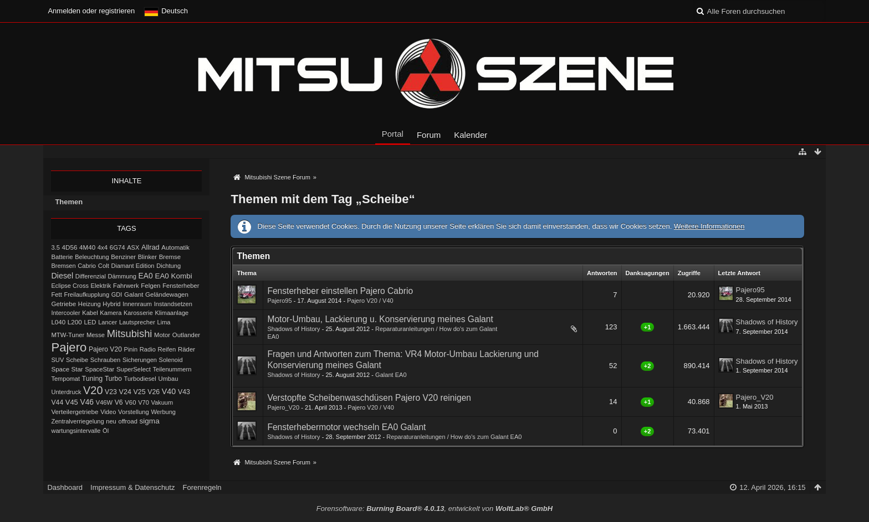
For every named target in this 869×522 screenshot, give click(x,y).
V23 (111, 392)
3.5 (55, 247)
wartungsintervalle (75, 430)
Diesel (62, 275)
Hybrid (111, 304)
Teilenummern (172, 369)
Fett (56, 294)
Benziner (123, 257)
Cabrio (87, 265)
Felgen (150, 285)
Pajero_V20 (283, 407)
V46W (104, 402)
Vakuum (162, 402)
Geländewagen (166, 294)
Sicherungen (139, 359)
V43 (184, 392)
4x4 (103, 247)
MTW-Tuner (67, 335)
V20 (93, 390)
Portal (392, 133)
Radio (148, 349)
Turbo (113, 379)
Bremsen (63, 265)
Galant (133, 294)
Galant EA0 (391, 374)
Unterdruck (66, 392)
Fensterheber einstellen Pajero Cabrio (340, 291)
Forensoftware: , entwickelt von (434, 508)
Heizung (89, 304)
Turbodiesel (140, 378)
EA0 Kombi (173, 276)
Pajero (68, 347)
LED (90, 322)
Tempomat (65, 378)
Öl (106, 430)
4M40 (87, 247)
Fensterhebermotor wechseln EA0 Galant (346, 427)
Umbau (168, 378)
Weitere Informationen (709, 226)
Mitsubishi (129, 333)
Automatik (175, 247)
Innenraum (137, 304)
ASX (133, 247)
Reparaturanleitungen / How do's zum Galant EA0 (454, 436)
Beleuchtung (92, 257)
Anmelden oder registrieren (91, 11)
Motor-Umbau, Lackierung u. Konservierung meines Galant (380, 319)
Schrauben (105, 359)
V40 (169, 391)
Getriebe (63, 303)
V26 (153, 392)
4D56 (70, 247)
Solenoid (171, 359)
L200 (75, 321)
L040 (58, 322)
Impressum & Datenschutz (132, 487)
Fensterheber (180, 285)
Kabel (90, 312)
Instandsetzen (173, 304)
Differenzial (90, 276)
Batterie (62, 257)
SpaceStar (99, 369)
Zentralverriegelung (77, 421)
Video (108, 412)
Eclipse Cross (70, 285)
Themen (69, 202)
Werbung (163, 412)
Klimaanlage (171, 312)
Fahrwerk (126, 285)
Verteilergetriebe (74, 411)
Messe (95, 335)
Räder (186, 349)
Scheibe (77, 359)
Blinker (147, 257)
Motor (162, 335)
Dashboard (65, 487)
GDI (116, 294)
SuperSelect (133, 369)
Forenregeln (201, 487)
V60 (130, 402)
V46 (87, 401)
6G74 (117, 247)
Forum (429, 134)
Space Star (67, 369)
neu (111, 421)
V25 (140, 392)
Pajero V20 (105, 349)
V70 (143, 402)
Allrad (150, 247)
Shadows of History (293, 328)
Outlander (186, 335)
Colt (103, 265)
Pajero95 (279, 300)
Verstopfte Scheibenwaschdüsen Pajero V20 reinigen (369, 397)
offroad (127, 421)
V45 (71, 402)
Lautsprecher (137, 322)
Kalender (470, 134)
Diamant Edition (133, 265)
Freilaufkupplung (86, 294)
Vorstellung (133, 412)
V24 (125, 392)
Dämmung (122, 276)
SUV (57, 359)
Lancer (107, 322)
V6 (119, 402)
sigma (150, 421)
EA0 (146, 275)
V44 (57, 402)
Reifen (166, 349)
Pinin (131, 349)
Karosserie (138, 312)
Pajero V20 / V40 (370, 300)
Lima (164, 322)
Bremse (170, 257)
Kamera (110, 312)
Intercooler (65, 312)
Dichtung (168, 265)
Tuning (92, 379)
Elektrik (101, 285)
